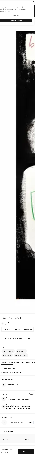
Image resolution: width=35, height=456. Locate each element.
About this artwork (7, 362)
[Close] (31, 3)
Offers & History (19, 362)
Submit (30, 422)
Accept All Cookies (16, 20)
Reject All (16, 15)
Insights (27, 362)
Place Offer (25, 451)
